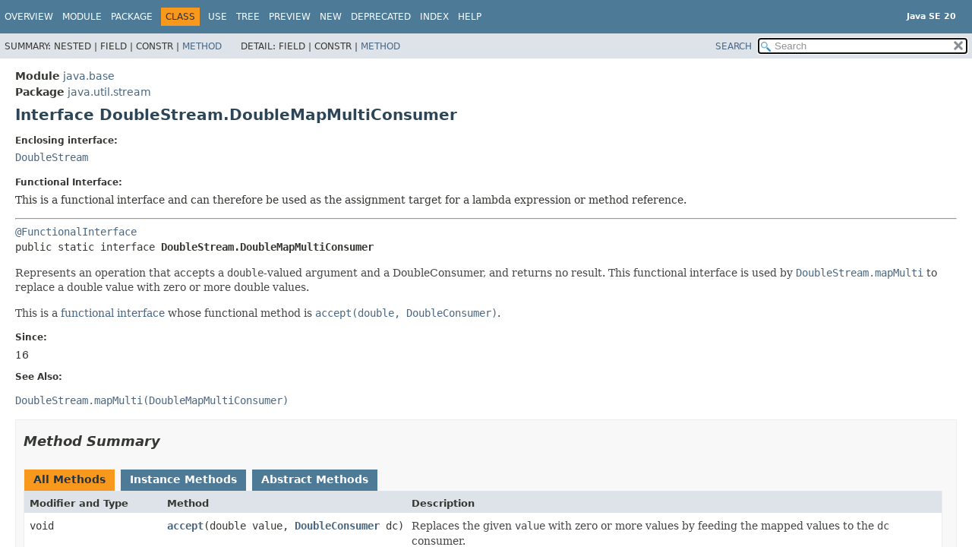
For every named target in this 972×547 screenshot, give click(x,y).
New (331, 16)
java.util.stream (109, 92)
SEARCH (733, 46)
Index (434, 16)
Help (469, 16)
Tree (248, 16)
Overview (29, 16)
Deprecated (381, 16)
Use (217, 16)
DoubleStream (51, 157)
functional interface (113, 313)
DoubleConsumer (337, 526)
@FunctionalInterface (76, 232)
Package (132, 16)
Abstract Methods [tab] (314, 479)
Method (202, 46)
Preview (290, 16)
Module (82, 16)
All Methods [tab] (69, 479)
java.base (89, 76)
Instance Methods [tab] (183, 479)
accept (185, 526)
